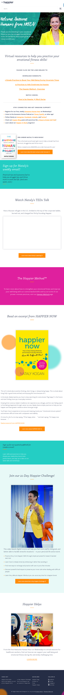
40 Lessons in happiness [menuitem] (23, 683)
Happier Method (43, 294)
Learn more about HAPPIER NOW (32, 429)
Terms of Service (48, 691)
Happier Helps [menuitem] (36, 685)
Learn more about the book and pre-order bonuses (35, 152)
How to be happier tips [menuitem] (23, 681)
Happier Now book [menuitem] (7, 679)
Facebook (28, 117)
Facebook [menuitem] (51, 679)
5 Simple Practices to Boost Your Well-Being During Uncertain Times (32, 80)
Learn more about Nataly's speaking (32, 255)
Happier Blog (16, 120)
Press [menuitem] (33, 683)
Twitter (43, 117)
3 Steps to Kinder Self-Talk (47, 120)
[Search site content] (30, 8)
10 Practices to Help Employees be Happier (32, 84)
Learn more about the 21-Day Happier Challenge (32, 581)
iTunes (36, 114)
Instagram (20, 117)
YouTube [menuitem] (51, 685)
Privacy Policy (39, 691)
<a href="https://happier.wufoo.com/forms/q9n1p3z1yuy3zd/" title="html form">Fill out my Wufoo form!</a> (47, 174)
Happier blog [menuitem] (35, 679)
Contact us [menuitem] (35, 681)
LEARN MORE (32, 659)
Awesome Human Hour (32, 111)
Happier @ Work (21, 123)
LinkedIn (35, 117)
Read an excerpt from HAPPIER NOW (12, 423)
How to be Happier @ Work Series (32, 99)
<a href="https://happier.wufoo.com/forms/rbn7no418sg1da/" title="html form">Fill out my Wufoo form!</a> (47, 452)
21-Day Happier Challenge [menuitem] (24, 679)
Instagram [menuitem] (51, 683)
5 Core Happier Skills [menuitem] (7, 683)
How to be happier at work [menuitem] (9, 681)
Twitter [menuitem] (50, 681)
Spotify (41, 114)
